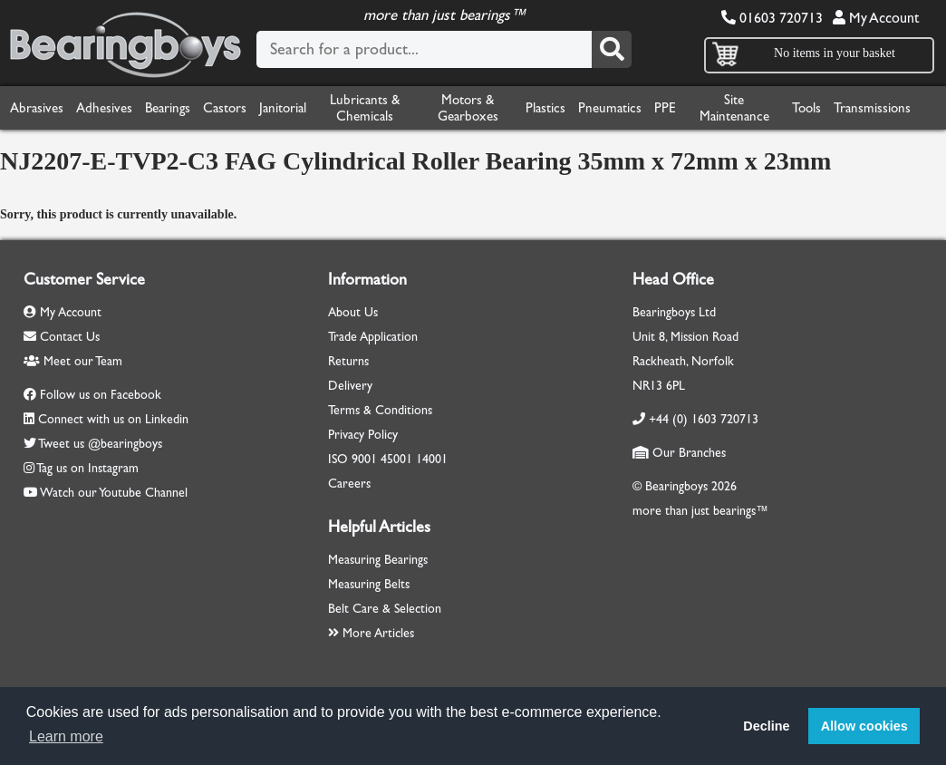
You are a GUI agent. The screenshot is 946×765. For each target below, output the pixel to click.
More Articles (371, 633)
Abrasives (36, 108)
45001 (396, 459)
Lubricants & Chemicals (365, 108)
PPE (665, 108)
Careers (349, 483)
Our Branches (679, 452)
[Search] (612, 49)
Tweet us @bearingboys (100, 443)
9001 (364, 459)
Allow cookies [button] (864, 726)
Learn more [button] (66, 736)
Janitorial (282, 108)
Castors (224, 108)
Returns (348, 361)
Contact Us (62, 336)
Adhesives (104, 108)
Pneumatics (610, 108)
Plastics (545, 108)
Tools (806, 108)
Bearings (167, 108)
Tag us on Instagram (87, 468)
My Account (876, 17)
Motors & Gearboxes (468, 108)
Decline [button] (766, 726)
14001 (432, 459)
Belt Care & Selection (384, 608)
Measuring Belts (369, 584)
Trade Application (373, 336)
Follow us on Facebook (100, 394)
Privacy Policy (363, 434)
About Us (353, 312)
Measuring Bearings (378, 559)
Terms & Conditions (380, 410)
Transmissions (872, 108)
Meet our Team (73, 361)
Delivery (350, 385)
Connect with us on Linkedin (113, 419)
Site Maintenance (734, 108)
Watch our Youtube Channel (114, 492)
